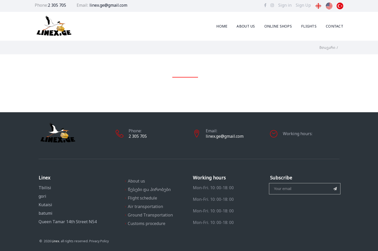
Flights (309, 26)
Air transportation (145, 206)
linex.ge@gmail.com (108, 5)
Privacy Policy (85, 241)
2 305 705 (57, 5)
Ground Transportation (150, 215)
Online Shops (278, 26)
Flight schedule (142, 198)
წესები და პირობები (149, 189)
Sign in (285, 5)
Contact (334, 26)
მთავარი (327, 47)
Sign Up (303, 5)
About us (246, 26)
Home (221, 26)
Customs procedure (146, 223)
